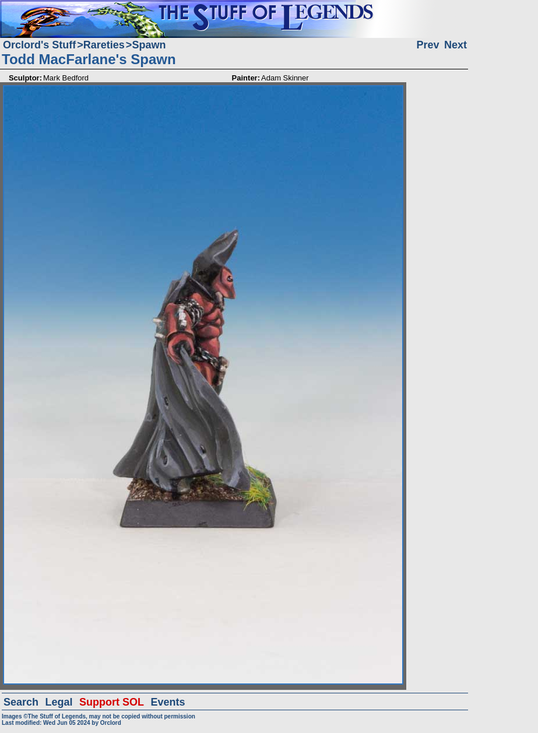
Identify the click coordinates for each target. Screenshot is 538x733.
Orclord (110, 723)
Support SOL (111, 702)
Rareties (104, 45)
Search (20, 702)
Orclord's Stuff (39, 45)
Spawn (149, 45)
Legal (59, 702)
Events (167, 702)
